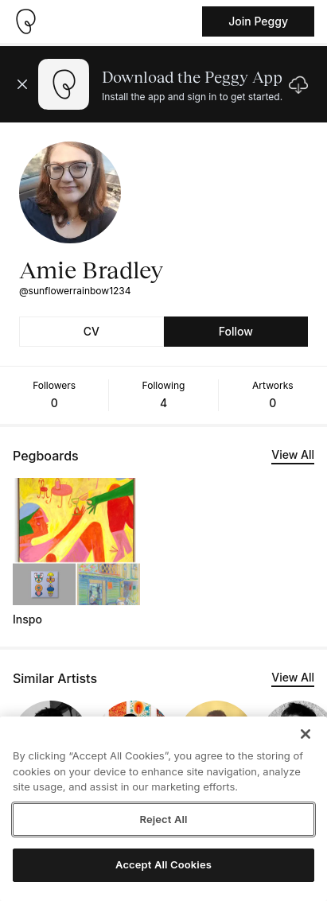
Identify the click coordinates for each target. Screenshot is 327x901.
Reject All (163, 819)
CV (91, 331)
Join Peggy (258, 21)
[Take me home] (25, 21)
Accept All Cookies (163, 864)
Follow (236, 331)
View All (292, 454)
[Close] (305, 734)
